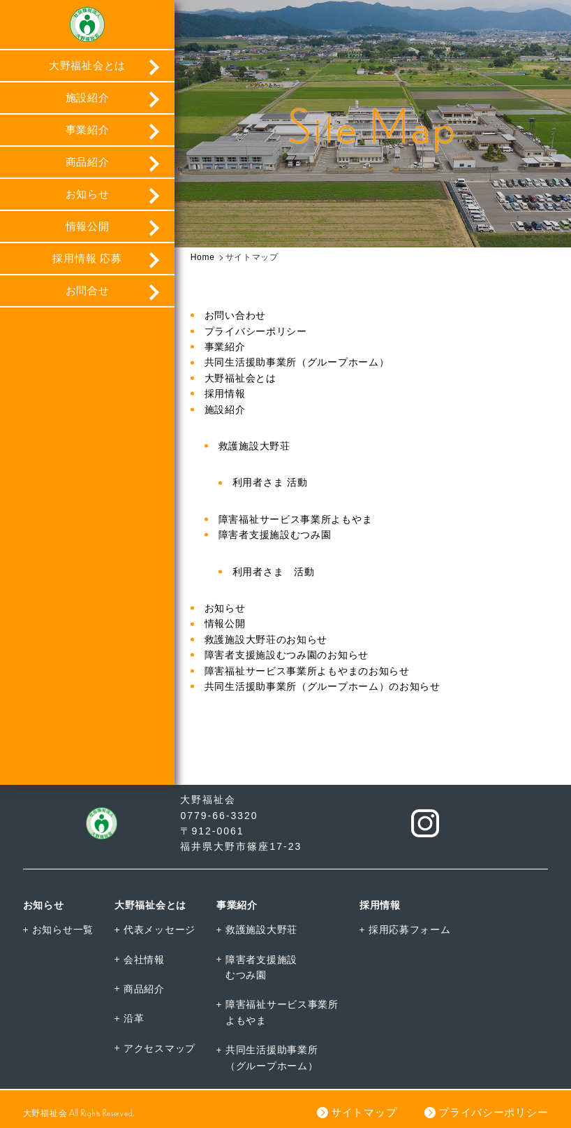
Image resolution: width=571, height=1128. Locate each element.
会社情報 (144, 959)
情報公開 (88, 226)
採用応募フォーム (410, 929)
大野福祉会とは (87, 65)
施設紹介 (88, 97)
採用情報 (225, 393)
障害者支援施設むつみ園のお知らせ (287, 654)
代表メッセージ (159, 929)
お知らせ (88, 194)
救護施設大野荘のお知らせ (266, 639)
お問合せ (88, 290)
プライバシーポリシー (256, 331)
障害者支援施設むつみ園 (275, 534)
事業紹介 (88, 130)
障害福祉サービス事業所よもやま (295, 519)
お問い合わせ (235, 315)
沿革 (134, 1018)
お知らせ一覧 (63, 929)
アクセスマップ (159, 1048)
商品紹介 (88, 162)
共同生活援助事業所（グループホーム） (297, 362)
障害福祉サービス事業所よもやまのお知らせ (307, 671)
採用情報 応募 (86, 258)
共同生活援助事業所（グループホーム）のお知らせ (322, 686)
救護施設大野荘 (254, 445)
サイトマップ (363, 1112)
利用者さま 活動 (270, 482)
